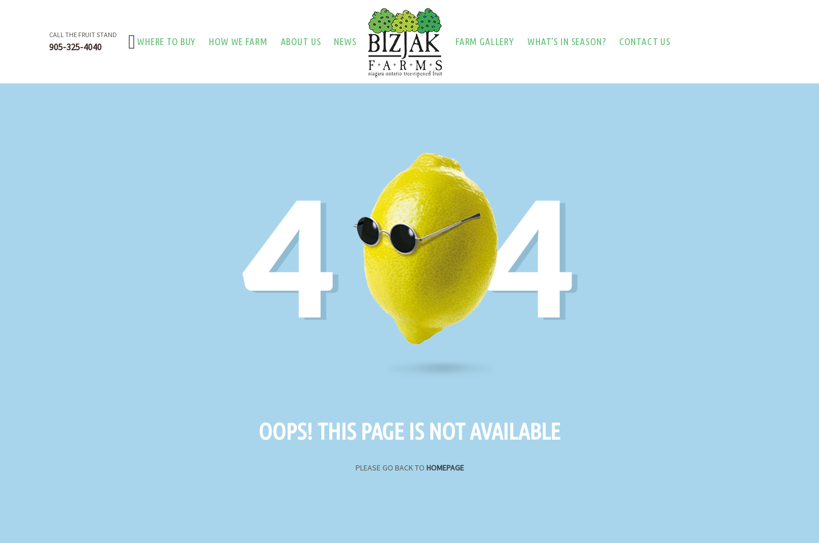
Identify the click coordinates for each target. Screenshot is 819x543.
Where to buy (166, 41)
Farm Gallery (484, 41)
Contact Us (645, 41)
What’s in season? (566, 41)
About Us (301, 41)
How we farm (238, 41)
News (345, 41)
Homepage (445, 467)
